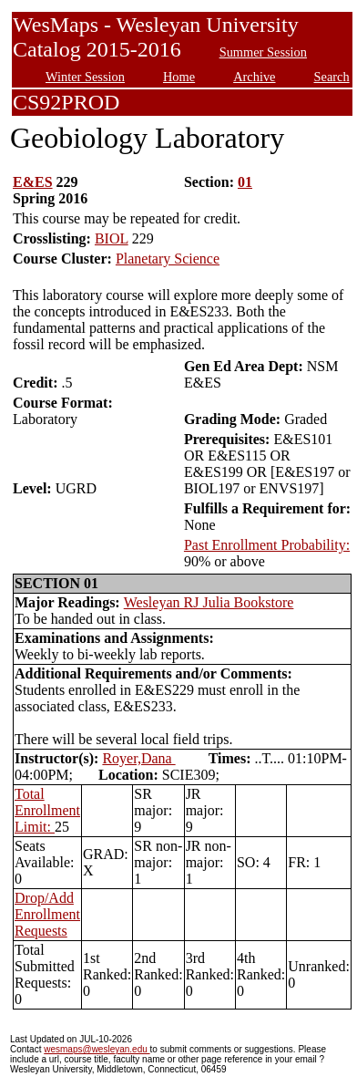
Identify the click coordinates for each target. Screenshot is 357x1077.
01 (245, 182)
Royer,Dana (138, 758)
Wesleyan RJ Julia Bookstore (209, 602)
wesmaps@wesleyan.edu (96, 1049)
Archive (254, 76)
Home (179, 76)
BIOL (111, 238)
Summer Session (263, 52)
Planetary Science (167, 258)
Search (332, 76)
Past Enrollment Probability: (267, 545)
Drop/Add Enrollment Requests (47, 914)
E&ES (33, 182)
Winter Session (85, 76)
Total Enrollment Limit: (47, 810)
